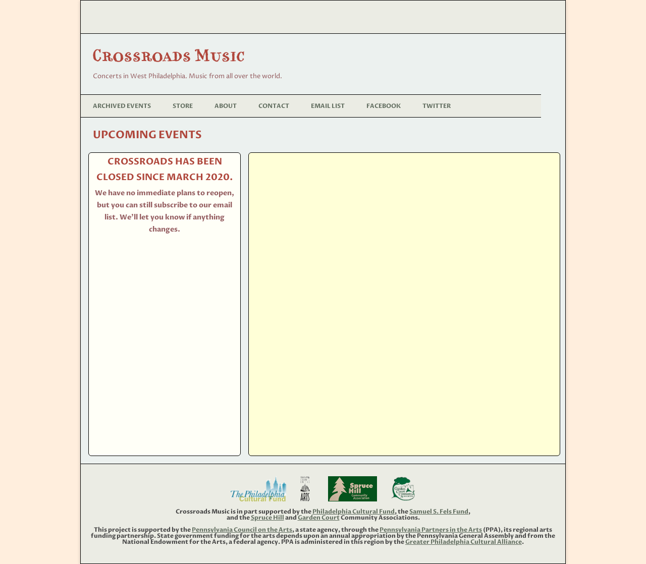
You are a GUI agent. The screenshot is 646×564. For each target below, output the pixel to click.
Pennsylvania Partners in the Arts (431, 530)
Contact (273, 106)
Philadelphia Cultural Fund (353, 511)
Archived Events (122, 106)
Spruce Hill (267, 518)
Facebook (383, 106)
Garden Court (319, 518)
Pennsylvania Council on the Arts (242, 530)
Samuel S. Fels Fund (438, 511)
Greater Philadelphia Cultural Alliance (463, 542)
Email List (328, 106)
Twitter (436, 106)
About (225, 106)
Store (183, 106)
